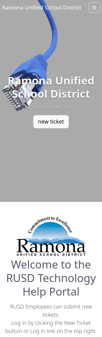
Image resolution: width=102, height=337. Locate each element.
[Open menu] (94, 7)
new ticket (51, 121)
